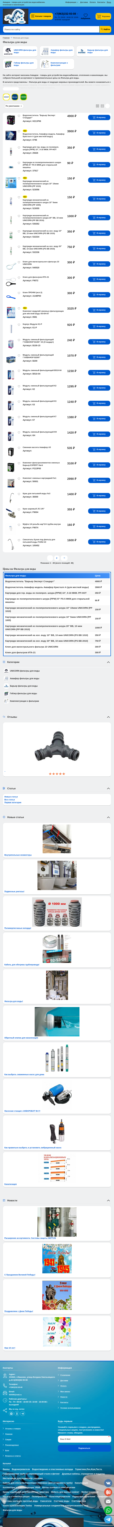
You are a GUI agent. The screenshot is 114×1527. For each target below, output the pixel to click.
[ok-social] (17, 1413)
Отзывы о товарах (13, 1428)
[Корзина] (103, 16)
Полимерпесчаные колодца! (17, 928)
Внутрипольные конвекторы (18, 855)
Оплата (63, 1386)
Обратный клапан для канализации (21, 1037)
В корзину (98, 117)
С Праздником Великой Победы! (19, 1274)
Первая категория (12, 802)
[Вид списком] (102, 106)
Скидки (8, 1439)
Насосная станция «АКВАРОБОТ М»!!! (22, 1111)
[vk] (11, 1413)
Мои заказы (65, 1391)
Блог (7, 1450)
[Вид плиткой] (97, 106)
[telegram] (22, 1413)
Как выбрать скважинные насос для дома (24, 1074)
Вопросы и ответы (13, 1455)
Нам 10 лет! (9, 1347)
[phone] (108, 1492)
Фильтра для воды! (13, 1001)
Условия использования (70, 1408)
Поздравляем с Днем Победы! (18, 1311)
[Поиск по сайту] (48, 29)
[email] (108, 1501)
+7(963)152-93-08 (66, 13)
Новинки (8, 1434)
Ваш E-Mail (65, 1439)
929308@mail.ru (15, 1394)
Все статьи (9, 799)
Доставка (64, 1380)
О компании (65, 1375)
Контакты (64, 1402)
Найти (105, 29)
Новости (63, 1397)
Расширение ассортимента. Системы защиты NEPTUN (30, 1238)
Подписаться (84, 1448)
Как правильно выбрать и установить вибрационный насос (32, 1147)
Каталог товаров (41, 16)
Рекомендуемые (12, 1444)
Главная (6, 38)
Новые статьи (11, 796)
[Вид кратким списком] (107, 105)
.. (4, 771)
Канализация (10, 1184)
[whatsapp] (108, 1510)
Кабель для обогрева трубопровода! (21, 964)
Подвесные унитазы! (14, 891)
